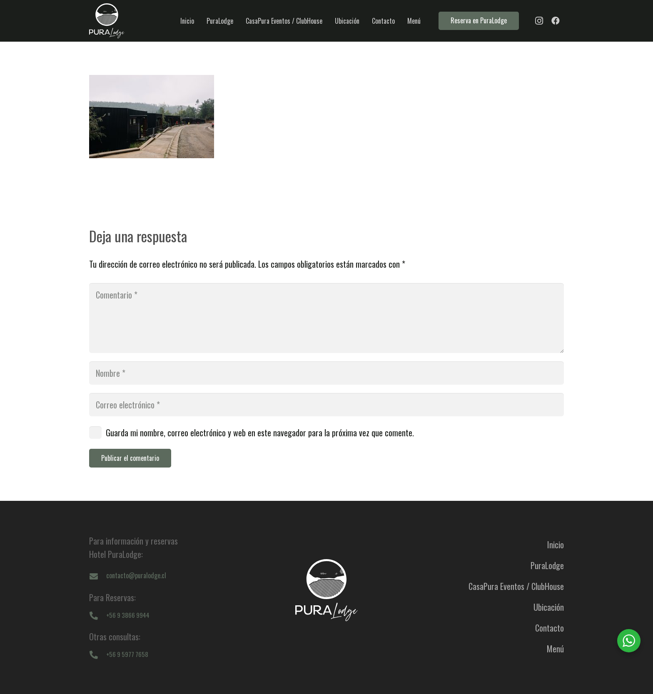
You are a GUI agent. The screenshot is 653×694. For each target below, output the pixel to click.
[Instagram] (539, 20)
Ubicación (548, 607)
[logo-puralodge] (107, 21)
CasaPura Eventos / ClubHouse (516, 586)
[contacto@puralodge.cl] (97, 575)
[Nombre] (326, 373)
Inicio (555, 544)
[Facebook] (555, 20)
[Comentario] (326, 318)
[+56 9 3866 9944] (97, 615)
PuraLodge (547, 565)
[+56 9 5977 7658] (97, 654)
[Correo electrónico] (326, 404)
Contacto (549, 628)
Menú (555, 648)
